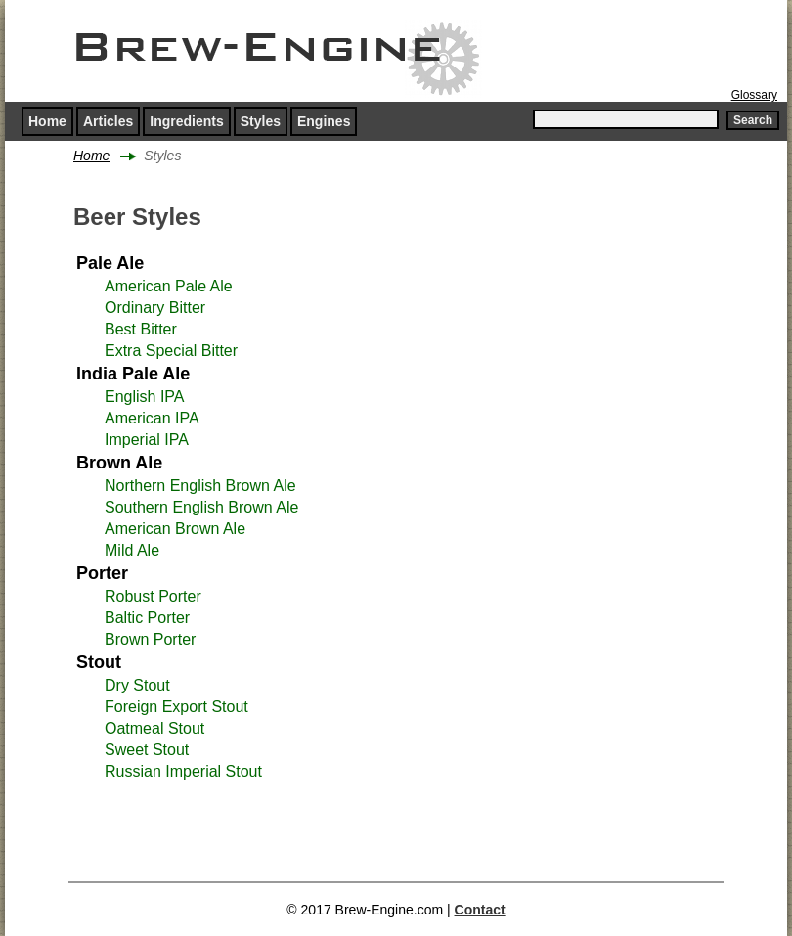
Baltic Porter (147, 617)
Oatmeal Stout (154, 728)
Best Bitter (141, 329)
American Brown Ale (175, 528)
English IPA (145, 396)
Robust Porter (153, 596)
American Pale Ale (169, 286)
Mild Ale (132, 550)
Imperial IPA (147, 439)
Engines (323, 121)
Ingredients (186, 121)
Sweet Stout (147, 749)
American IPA (152, 418)
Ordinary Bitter (155, 307)
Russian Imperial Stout (183, 771)
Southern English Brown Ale (201, 507)
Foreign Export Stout (176, 706)
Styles (261, 121)
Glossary (754, 95)
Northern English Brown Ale (200, 485)
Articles (108, 121)
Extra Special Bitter (171, 350)
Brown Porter (150, 639)
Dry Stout (137, 685)
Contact (480, 909)
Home (47, 121)
